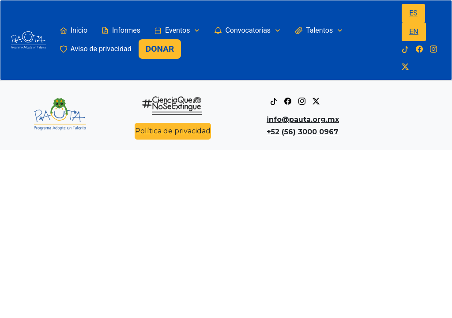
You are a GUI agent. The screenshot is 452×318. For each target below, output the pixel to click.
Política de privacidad (173, 131)
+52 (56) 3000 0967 (303, 132)
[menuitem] (73, 30)
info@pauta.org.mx (303, 119)
